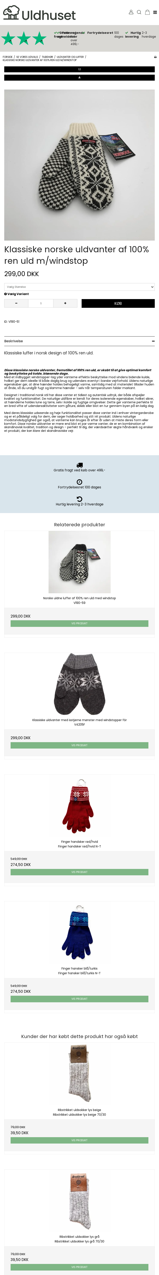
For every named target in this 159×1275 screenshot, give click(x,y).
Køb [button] (118, 303)
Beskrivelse (13, 341)
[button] (79, 69)
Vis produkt (79, 623)
